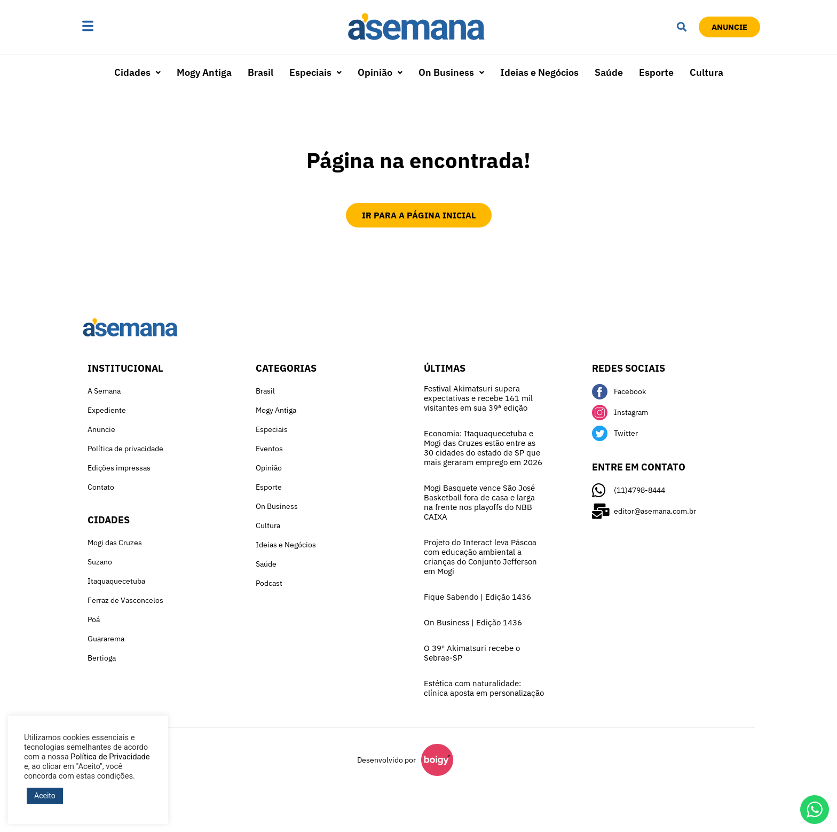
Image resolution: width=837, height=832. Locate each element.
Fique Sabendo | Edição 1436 (477, 597)
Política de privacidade (125, 448)
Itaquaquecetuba (116, 581)
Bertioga (102, 658)
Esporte (656, 72)
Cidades (137, 72)
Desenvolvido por (386, 760)
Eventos (269, 448)
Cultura (706, 72)
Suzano (100, 562)
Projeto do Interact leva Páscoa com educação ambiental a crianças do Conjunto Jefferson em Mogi (480, 556)
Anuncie (101, 429)
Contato (101, 487)
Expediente (107, 410)
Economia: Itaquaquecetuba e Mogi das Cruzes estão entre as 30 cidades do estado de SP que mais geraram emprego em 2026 (483, 447)
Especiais (315, 72)
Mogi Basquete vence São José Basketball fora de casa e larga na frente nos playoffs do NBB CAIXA (479, 502)
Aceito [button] (45, 795)
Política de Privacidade (109, 757)
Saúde (609, 72)
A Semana (104, 391)
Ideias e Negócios (539, 72)
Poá (94, 619)
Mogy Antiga (204, 72)
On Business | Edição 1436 (473, 622)
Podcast (269, 583)
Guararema (106, 638)
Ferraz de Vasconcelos (125, 600)
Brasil (260, 72)
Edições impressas (119, 468)
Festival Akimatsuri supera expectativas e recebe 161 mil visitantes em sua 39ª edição (478, 398)
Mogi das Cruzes (115, 542)
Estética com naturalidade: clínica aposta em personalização (484, 688)
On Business (451, 72)
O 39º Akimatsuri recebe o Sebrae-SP (472, 653)
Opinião (380, 72)
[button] (121, 26)
